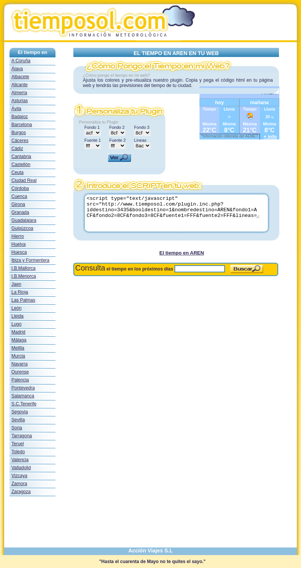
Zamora (19, 483)
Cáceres (20, 140)
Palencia (20, 380)
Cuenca (19, 196)
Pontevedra (23, 388)
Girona (18, 204)
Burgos (18, 132)
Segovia (19, 412)
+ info (270, 136)
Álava (17, 68)
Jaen (16, 284)
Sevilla (18, 419)
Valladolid (21, 467)
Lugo (16, 324)
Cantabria (21, 156)
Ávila (16, 108)
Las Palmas (23, 300)
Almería (19, 92)
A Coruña (20, 60)
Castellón (20, 164)
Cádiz (17, 148)
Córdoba (20, 188)
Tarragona (21, 435)
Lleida (17, 316)
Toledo (18, 451)
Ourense (20, 372)
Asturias (19, 100)
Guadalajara (23, 220)
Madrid (18, 332)
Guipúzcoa (22, 228)
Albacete (20, 76)
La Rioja (19, 292)
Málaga (18, 340)
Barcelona (21, 124)
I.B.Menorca (23, 276)
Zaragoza (21, 491)
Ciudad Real (23, 180)
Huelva (18, 244)
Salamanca (22, 396)
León (16, 308)
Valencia (20, 459)
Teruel (17, 443)
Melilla (17, 348)
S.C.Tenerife (23, 404)
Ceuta (17, 172)
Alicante (19, 84)
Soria (16, 427)
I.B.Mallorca (23, 268)
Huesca (19, 252)
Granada (20, 212)
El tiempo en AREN (181, 253)
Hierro (17, 236)
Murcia (18, 356)
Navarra (19, 364)
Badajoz (19, 116)
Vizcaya (19, 475)
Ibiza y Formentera (30, 260)
